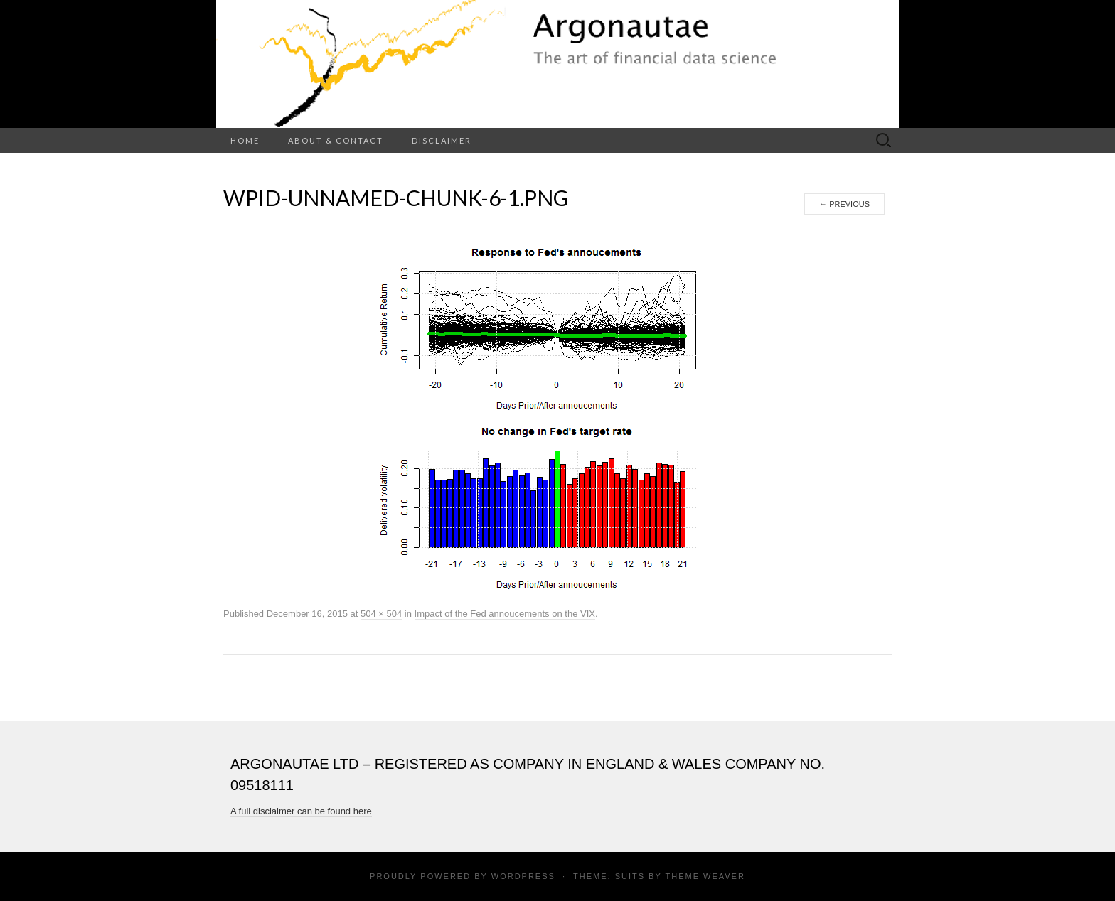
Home (245, 140)
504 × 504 (381, 613)
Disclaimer (441, 140)
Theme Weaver (705, 876)
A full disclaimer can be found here (301, 811)
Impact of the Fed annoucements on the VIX (505, 613)
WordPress (523, 876)
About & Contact (335, 140)
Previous (844, 204)
